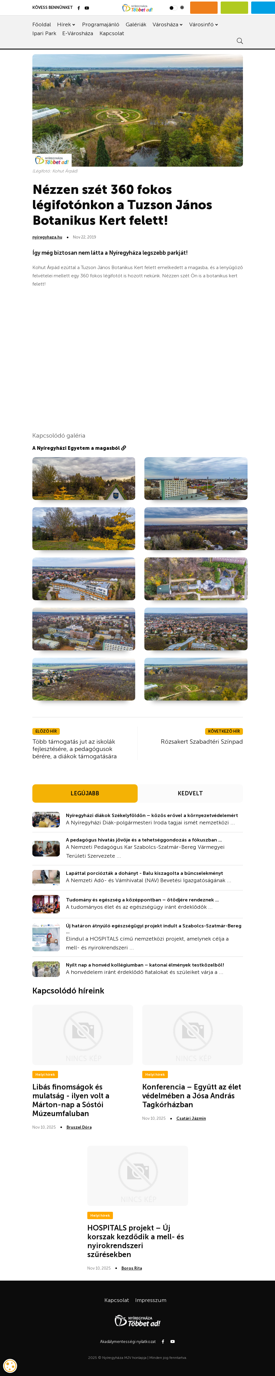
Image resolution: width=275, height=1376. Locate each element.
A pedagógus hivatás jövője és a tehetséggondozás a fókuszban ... (144, 840)
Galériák (136, 24)
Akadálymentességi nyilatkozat (128, 1341)
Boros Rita (131, 1268)
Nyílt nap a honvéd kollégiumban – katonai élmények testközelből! (145, 965)
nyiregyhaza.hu (47, 237)
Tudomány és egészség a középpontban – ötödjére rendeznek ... (142, 900)
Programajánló (100, 24)
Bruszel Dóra (79, 1127)
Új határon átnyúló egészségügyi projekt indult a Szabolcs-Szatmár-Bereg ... (153, 928)
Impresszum (150, 1300)
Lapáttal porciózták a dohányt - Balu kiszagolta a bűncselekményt (144, 873)
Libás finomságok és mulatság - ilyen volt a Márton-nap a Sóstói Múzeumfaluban (70, 1100)
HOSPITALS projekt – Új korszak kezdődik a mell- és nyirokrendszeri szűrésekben (135, 1241)
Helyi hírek (45, 1074)
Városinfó (201, 24)
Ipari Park (44, 33)
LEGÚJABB (85, 793)
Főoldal (41, 24)
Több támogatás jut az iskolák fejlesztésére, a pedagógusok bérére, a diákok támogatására (74, 749)
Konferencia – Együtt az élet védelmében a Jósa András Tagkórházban (191, 1095)
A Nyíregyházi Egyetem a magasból (79, 448)
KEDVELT (190, 793)
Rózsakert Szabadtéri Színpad (202, 741)
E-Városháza (77, 33)
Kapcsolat (112, 33)
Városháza (165, 24)
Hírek (64, 24)
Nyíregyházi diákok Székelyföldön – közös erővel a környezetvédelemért (152, 815)
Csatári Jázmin (191, 1118)
